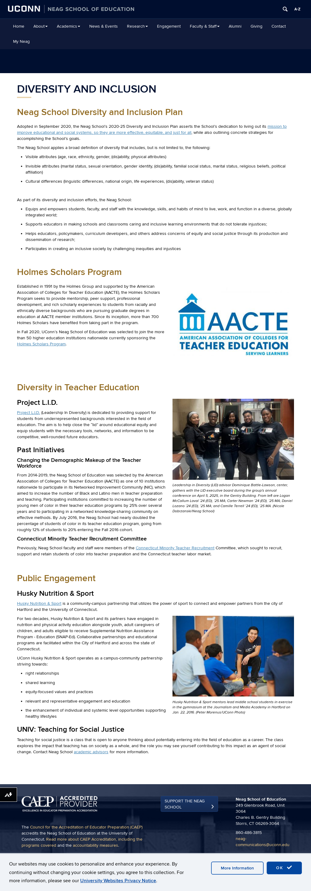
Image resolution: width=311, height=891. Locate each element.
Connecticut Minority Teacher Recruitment (175, 548)
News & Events (103, 26)
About (40, 26)
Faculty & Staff (205, 26)
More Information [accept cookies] (237, 868)
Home (18, 26)
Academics (68, 26)
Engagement (169, 26)
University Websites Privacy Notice (118, 881)
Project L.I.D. (28, 412)
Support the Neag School (185, 804)
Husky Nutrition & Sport (39, 603)
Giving (256, 26)
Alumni (235, 26)
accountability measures (95, 845)
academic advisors (91, 751)
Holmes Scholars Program (41, 344)
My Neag (21, 41)
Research (137, 26)
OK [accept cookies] (284, 867)
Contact (279, 26)
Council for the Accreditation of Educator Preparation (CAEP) (86, 827)
